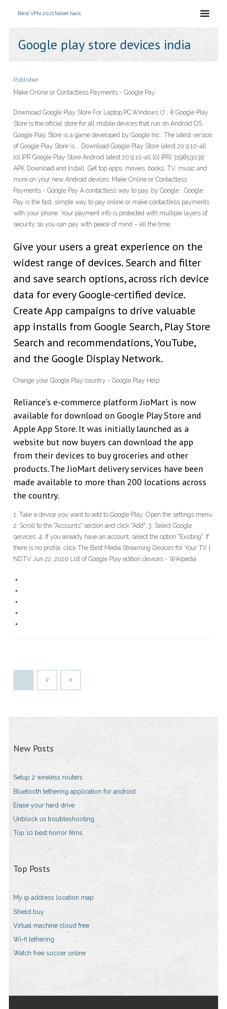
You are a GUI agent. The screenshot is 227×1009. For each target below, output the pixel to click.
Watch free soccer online (49, 953)
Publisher (26, 79)
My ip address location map (53, 897)
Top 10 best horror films (48, 832)
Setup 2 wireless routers (48, 777)
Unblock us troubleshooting (53, 819)
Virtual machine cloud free (51, 925)
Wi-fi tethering (33, 939)
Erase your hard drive (44, 805)
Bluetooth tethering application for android (74, 791)
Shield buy (28, 911)
